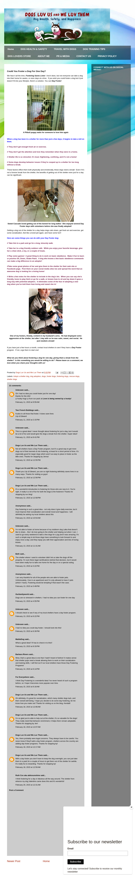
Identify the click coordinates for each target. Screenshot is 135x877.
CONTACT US (83, 56)
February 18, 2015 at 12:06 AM (27, 707)
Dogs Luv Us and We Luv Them (29, 445)
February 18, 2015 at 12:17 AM (27, 747)
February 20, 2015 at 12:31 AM (27, 785)
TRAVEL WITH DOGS (65, 49)
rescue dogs (74, 376)
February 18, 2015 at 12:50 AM (27, 767)
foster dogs (51, 376)
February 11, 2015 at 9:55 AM (27, 402)
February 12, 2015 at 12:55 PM (27, 460)
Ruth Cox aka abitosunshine (27, 775)
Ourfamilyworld (22, 594)
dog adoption (35, 376)
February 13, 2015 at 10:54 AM (27, 518)
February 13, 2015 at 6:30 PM (27, 631)
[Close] (131, 807)
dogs (44, 376)
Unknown (19, 390)
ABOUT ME (44, 56)
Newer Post (13, 861)
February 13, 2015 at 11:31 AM (27, 546)
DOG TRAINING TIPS (94, 49)
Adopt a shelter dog (21, 376)
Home (11, 49)
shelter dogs (12, 379)
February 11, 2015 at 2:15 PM (27, 420)
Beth (17, 554)
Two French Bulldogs (24, 410)
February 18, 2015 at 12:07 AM (27, 727)
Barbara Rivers (22, 654)
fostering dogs (62, 376)
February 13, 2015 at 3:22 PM (27, 566)
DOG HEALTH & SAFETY (34, 49)
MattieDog (19, 639)
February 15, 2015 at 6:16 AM (27, 687)
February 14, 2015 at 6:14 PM (27, 669)
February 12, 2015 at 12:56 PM (27, 478)
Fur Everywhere (22, 677)
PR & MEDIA (63, 56)
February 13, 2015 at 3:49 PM (27, 586)
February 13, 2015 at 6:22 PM (27, 616)
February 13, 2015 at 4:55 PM (27, 601)
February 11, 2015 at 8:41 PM (27, 437)
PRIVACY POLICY (107, 56)
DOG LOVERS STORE (19, 56)
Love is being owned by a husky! (57, 399)
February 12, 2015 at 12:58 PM (27, 498)
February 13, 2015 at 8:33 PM (27, 646)
